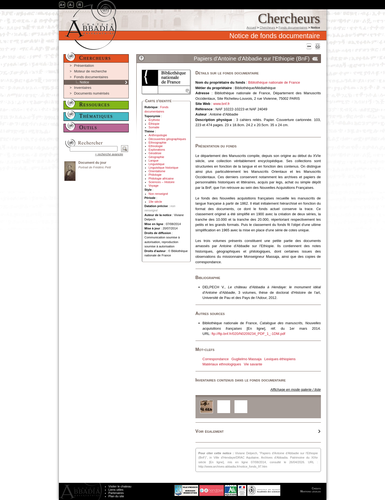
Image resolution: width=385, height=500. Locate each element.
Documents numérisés (91, 93)
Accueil (251, 27)
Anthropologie (158, 135)
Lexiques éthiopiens (280, 359)
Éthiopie (154, 123)
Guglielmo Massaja (246, 359)
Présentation (84, 65)
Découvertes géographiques (167, 139)
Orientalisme (157, 171)
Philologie (155, 174)
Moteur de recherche (90, 71)
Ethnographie (157, 142)
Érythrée (154, 120)
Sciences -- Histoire (162, 182)
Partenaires (116, 493)
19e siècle (155, 201)
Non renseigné (158, 193)
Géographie (156, 157)
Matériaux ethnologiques (222, 364)
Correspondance (216, 359)
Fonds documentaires (293, 27)
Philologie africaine (161, 178)
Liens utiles (116, 489)
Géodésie (155, 153)
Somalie (154, 127)
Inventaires (83, 88)
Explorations (157, 149)
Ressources (94, 104)
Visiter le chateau (120, 486)
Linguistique (157, 164)
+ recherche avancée (109, 154)
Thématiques (96, 116)
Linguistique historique (163, 167)
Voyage (154, 185)
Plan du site (116, 496)
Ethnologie (156, 146)
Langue (154, 160)
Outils (88, 127)
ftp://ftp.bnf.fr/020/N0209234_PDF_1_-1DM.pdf (248, 334)
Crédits (316, 488)
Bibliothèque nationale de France (274, 82)
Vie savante (253, 364)
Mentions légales (310, 491)
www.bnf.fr (221, 104)
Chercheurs (267, 27)
